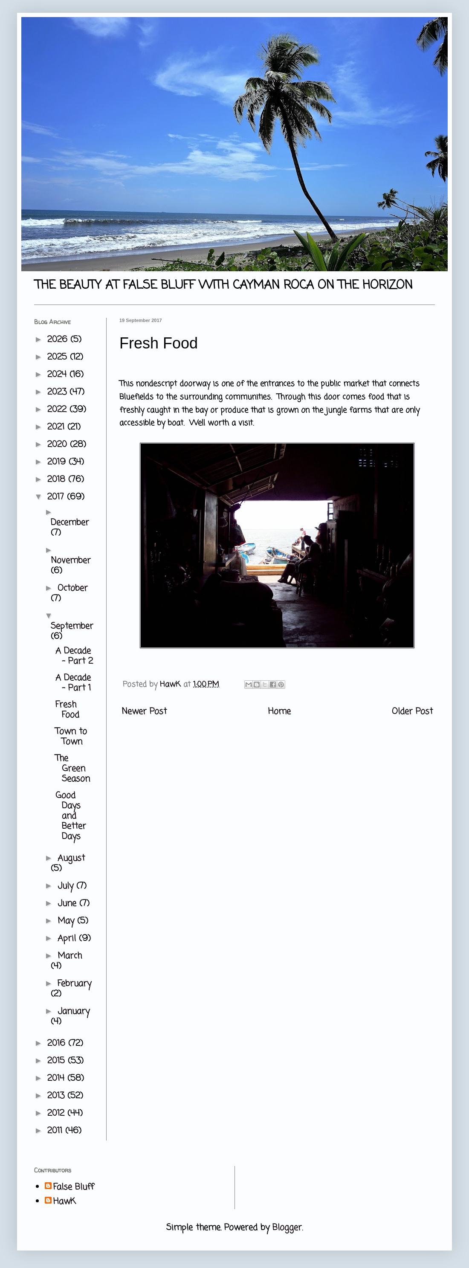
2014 (57, 1078)
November (71, 560)
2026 (58, 339)
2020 (58, 444)
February (74, 983)
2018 (57, 479)
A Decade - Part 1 (73, 683)
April (68, 938)
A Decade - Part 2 (74, 656)
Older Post (412, 711)
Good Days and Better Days (70, 816)
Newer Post (144, 711)
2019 (58, 462)
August (71, 858)
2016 (57, 1043)
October (73, 588)
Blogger (287, 1227)
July (67, 886)
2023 (58, 392)
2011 (56, 1130)
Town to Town (71, 737)
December (70, 522)
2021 (57, 427)
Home (279, 711)
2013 (57, 1096)
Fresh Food (67, 710)
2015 (57, 1061)
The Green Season (72, 769)
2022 (58, 409)
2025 (58, 357)
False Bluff (73, 1187)
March (70, 956)
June (68, 903)
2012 (57, 1113)
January (74, 1011)
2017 (57, 497)
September (72, 626)
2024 (58, 374)
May (67, 921)
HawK (64, 1202)
